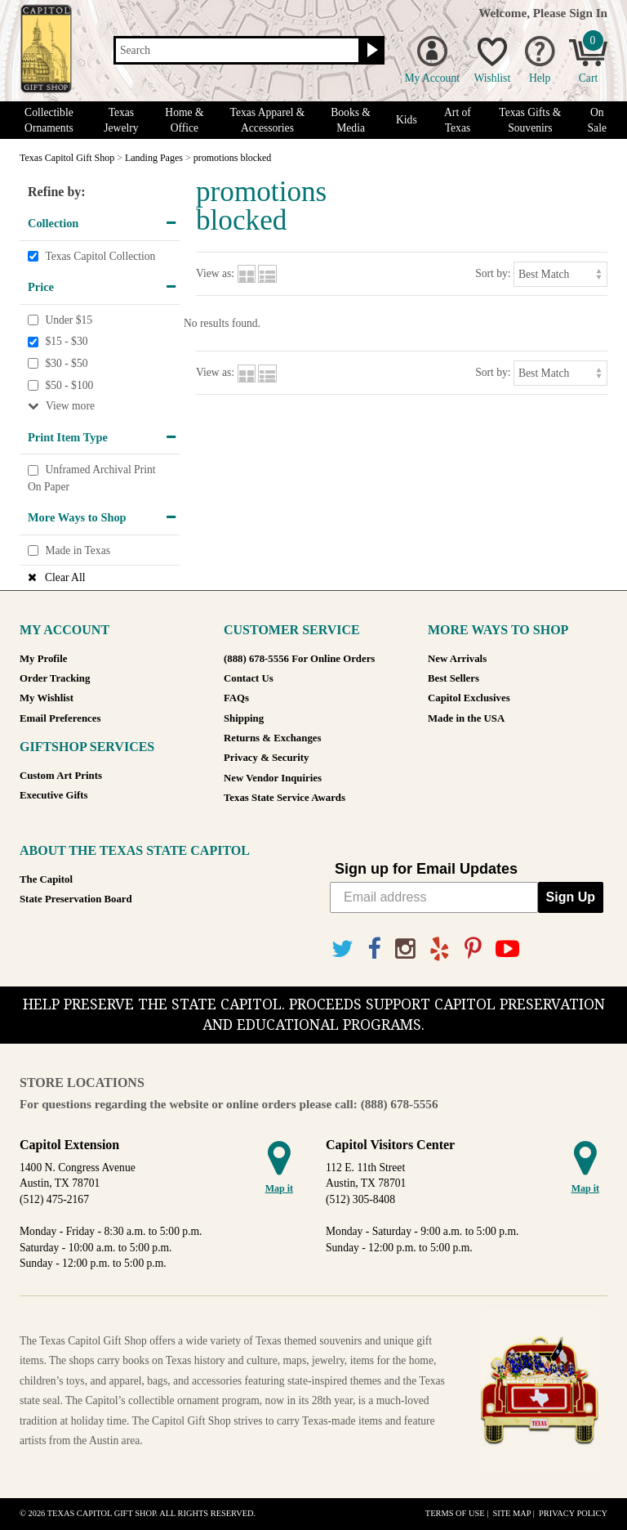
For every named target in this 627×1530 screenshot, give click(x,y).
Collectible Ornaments (48, 120)
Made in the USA (466, 718)
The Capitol (46, 879)
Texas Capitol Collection (100, 256)
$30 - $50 (66, 363)
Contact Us (248, 678)
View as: (215, 273)
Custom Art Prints (61, 775)
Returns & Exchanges (272, 738)
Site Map (511, 1513)
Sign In (588, 13)
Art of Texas (457, 120)
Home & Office (184, 120)
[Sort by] (560, 274)
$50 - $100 (69, 385)
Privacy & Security (266, 757)
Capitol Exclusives (469, 698)
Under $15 (68, 320)
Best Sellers (453, 678)
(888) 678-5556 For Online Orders (299, 658)
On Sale (597, 120)
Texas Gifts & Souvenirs (530, 120)
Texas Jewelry (121, 120)
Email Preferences (60, 718)
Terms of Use (455, 1513)
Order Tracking (55, 678)
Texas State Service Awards (284, 797)
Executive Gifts (54, 795)
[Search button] (370, 50)
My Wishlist (46, 698)
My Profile (43, 658)
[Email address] (434, 897)
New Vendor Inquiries (273, 778)
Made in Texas (77, 550)
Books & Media (351, 120)
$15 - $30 (66, 342)
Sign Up (570, 897)
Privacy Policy (573, 1513)
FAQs (236, 698)
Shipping (244, 718)
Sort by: (492, 273)
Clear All (65, 577)
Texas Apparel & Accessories (267, 120)
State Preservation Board (76, 899)
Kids (406, 120)
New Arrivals (457, 658)
